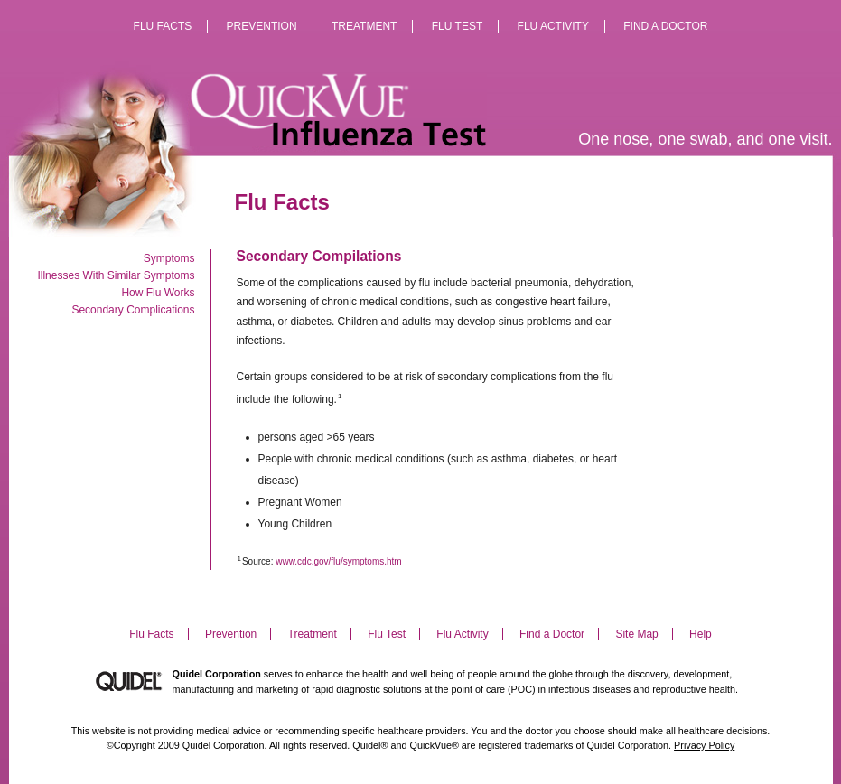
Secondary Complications (132, 309)
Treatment (364, 26)
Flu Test (457, 26)
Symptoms (169, 258)
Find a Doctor (665, 26)
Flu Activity (553, 26)
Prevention (262, 26)
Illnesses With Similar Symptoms (115, 275)
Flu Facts (163, 26)
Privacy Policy (704, 745)
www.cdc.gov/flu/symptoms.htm (338, 561)
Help (700, 634)
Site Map (636, 634)
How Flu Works (157, 292)
